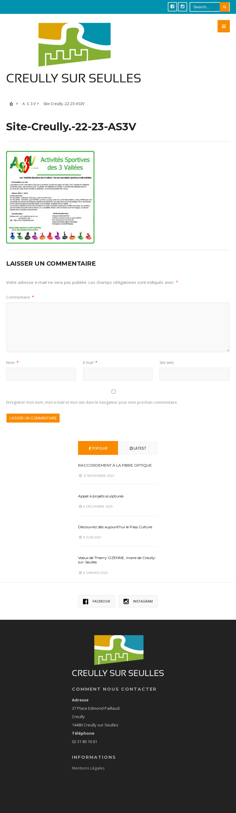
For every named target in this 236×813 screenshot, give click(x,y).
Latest (138, 448)
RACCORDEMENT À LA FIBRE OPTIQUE (115, 465)
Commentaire (20, 297)
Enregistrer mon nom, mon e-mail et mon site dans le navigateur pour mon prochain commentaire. (92, 402)
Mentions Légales (88, 768)
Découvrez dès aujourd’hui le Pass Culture (115, 527)
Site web (166, 362)
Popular (98, 448)
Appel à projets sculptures (101, 496)
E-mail (90, 362)
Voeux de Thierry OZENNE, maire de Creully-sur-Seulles (117, 559)
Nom (12, 362)
